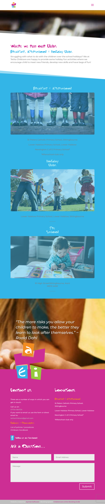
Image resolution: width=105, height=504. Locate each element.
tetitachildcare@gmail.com (22, 418)
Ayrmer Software (32, 502)
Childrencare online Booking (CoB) (67, 502)
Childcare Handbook (19, 430)
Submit (87, 486)
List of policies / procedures (22, 427)
